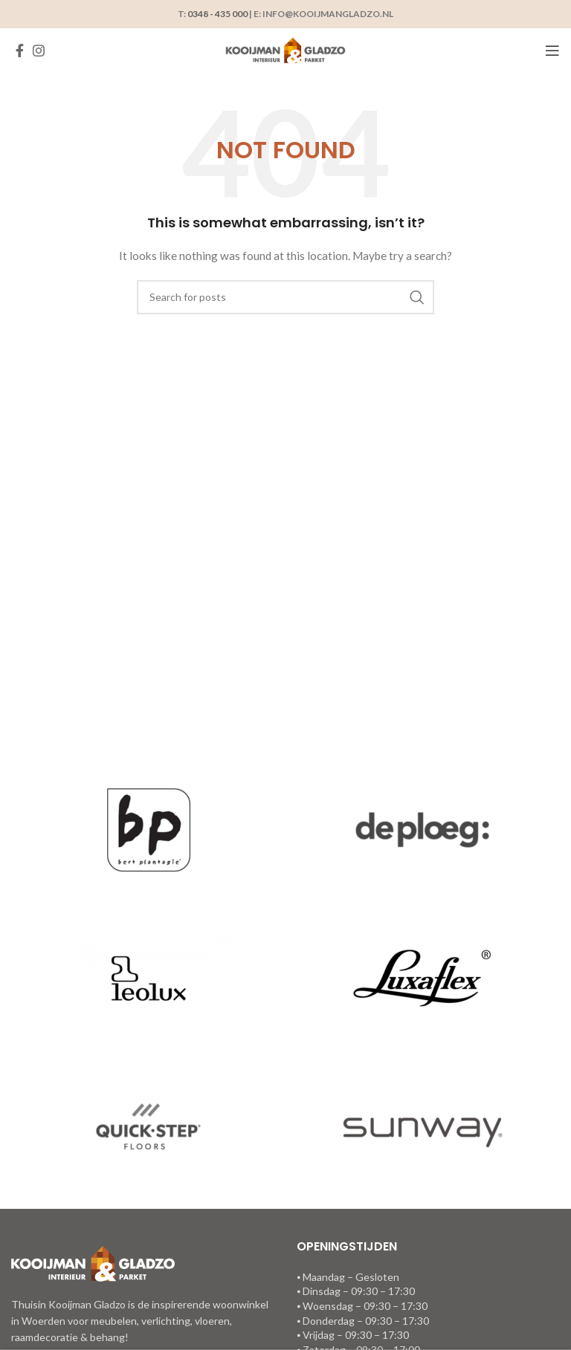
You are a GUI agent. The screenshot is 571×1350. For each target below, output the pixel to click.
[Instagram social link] (38, 50)
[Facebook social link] (19, 50)
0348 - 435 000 (217, 13)
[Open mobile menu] (552, 50)
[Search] (285, 297)
